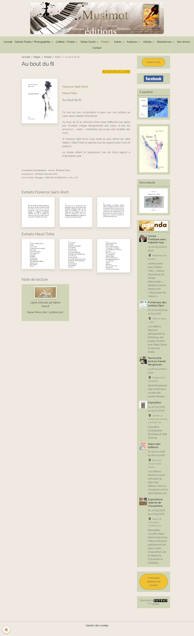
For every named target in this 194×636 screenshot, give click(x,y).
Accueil (8, 48)
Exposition (154, 408)
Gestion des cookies (97, 631)
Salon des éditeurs (154, 452)
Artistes (147, 48)
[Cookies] (6, 629)
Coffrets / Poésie (65, 48)
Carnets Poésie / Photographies (33, 48)
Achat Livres (154, 68)
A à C (58, 63)
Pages (37, 63)
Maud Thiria (69, 99)
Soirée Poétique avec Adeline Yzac (157, 245)
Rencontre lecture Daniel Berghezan (157, 367)
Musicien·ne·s (164, 48)
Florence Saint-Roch (75, 92)
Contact (97, 54)
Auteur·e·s (132, 48)
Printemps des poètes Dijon (157, 310)
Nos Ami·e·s (183, 48)
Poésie (105, 48)
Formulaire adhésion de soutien (153, 588)
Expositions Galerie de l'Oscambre (155, 509)
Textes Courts (88, 48)
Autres (118, 48)
